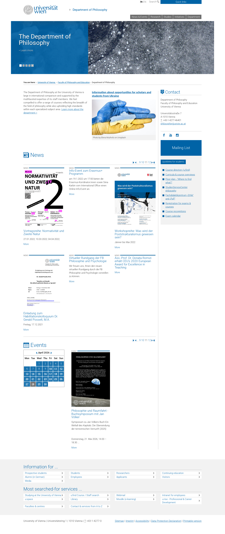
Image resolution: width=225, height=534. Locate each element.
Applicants (121, 477)
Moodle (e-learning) (126, 499)
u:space (29, 499)
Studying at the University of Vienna (43, 495)
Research (155, 16)
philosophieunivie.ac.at (173, 123)
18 (55, 374)
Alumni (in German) (35, 477)
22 (39, 379)
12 (149, 162)
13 (27, 374)
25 (55, 379)
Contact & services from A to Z (86, 506)
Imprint (130, 520)
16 (45, 374)
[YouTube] (170, 135)
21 (33, 379)
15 (39, 374)
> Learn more (26, 50)
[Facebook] (164, 135)
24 (50, 379)
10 (142, 162)
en (143, 1)
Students (75, 473)
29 (39, 384)
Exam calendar (173, 216)
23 (45, 379)
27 (27, 384)
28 (33, 384)
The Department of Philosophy (45, 39)
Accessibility (142, 520)
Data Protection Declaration (166, 520)
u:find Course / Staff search (85, 495)
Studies (167, 16)
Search (154, 1)
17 (50, 374)
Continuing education (173, 473)
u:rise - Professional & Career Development (177, 501)
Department (194, 16)
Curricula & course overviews (180, 174)
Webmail (120, 495)
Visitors (166, 477)
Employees (76, 477)
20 (27, 379)
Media (28, 480)
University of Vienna (47, 82)
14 (33, 374)
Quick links (181, 1)
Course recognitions (175, 211)
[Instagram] (177, 135)
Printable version (192, 520)
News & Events (139, 16)
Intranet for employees (173, 495)
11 (55, 368)
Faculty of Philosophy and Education (74, 82)
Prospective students (36, 473)
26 (61, 379)
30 (45, 384)
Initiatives (179, 16)
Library (74, 499)
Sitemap (119, 520)
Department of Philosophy (90, 10)
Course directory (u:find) (177, 170)
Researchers (123, 473)
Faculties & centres (35, 506)
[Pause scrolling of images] (32, 65)
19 (61, 374)
